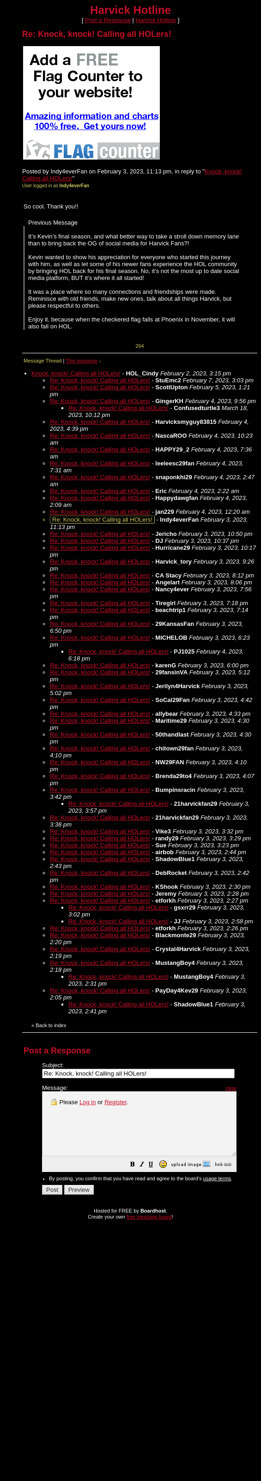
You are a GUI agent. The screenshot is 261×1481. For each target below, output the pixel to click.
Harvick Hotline (156, 20)
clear (254, 1088)
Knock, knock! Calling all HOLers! (76, 373)
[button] (155, 1178)
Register (115, 1102)
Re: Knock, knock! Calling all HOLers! (100, 380)
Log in (87, 1102)
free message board (149, 1229)
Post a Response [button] (108, 20)
